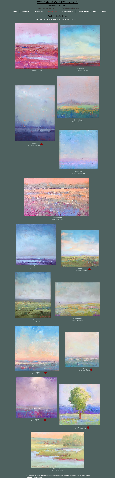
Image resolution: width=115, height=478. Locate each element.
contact (69, 19)
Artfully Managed (37, 477)
